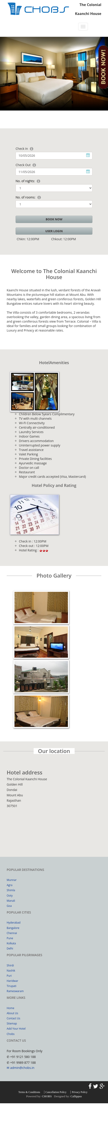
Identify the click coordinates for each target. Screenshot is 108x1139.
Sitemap (12, 1023)
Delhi (10, 948)
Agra (9, 885)
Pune (10, 938)
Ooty (10, 895)
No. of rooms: (25, 197)
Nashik (11, 970)
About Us (12, 1013)
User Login (54, 231)
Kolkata (11, 943)
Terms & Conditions (29, 1092)
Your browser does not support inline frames (54, 826)
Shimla (11, 890)
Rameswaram (15, 991)
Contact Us (13, 1018)
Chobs (10, 1034)
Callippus (76, 1096)
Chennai (12, 933)
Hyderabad (13, 922)
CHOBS (47, 1096)
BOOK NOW (54, 219)
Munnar (11, 880)
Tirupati (11, 986)
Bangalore (13, 928)
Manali (11, 901)
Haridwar (12, 981)
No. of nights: (25, 181)
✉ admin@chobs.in (20, 1068)
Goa (9, 906)
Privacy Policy (79, 1092)
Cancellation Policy (55, 1092)
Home (10, 1008)
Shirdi (10, 965)
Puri (9, 976)
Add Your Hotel (16, 1029)
